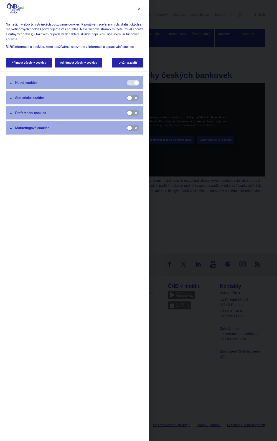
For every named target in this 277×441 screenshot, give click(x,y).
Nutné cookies (26, 83)
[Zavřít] (139, 8)
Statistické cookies (30, 98)
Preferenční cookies (30, 113)
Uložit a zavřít (127, 62)
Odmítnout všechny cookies (78, 62)
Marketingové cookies (32, 128)
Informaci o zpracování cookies (111, 47)
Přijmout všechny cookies (29, 62)
